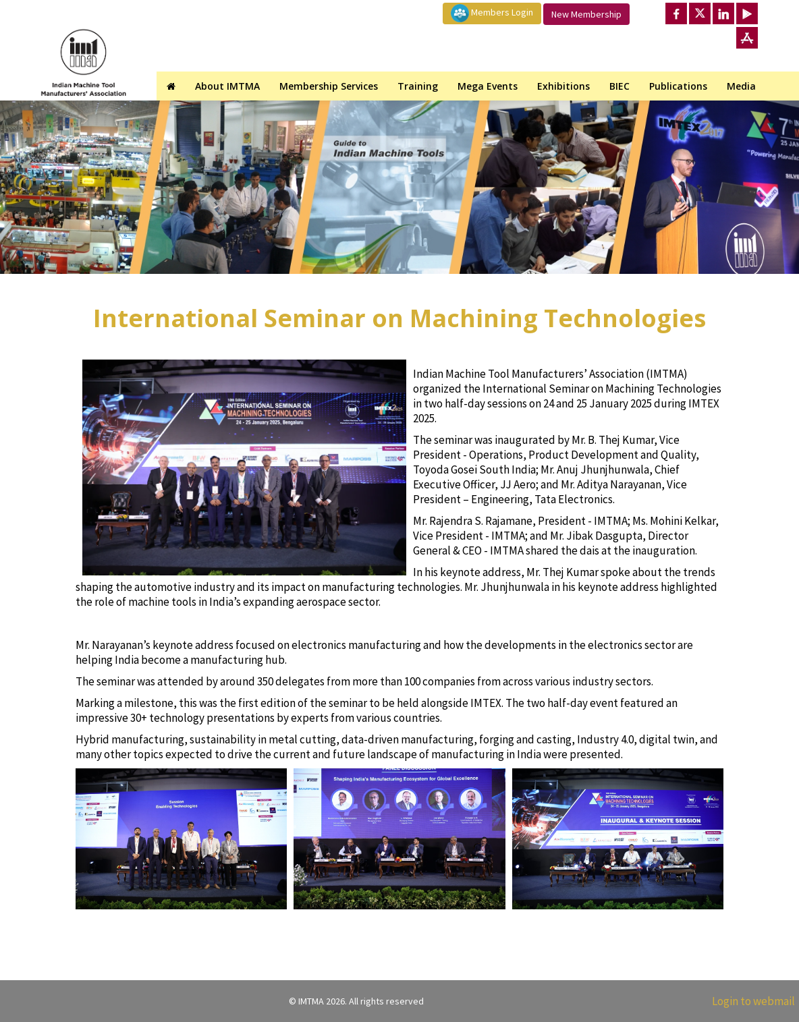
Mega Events (488, 86)
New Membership (586, 14)
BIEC (619, 86)
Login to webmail (753, 1001)
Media (741, 86)
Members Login (492, 13)
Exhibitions (563, 86)
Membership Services (328, 86)
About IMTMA (227, 86)
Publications (678, 86)
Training (417, 86)
